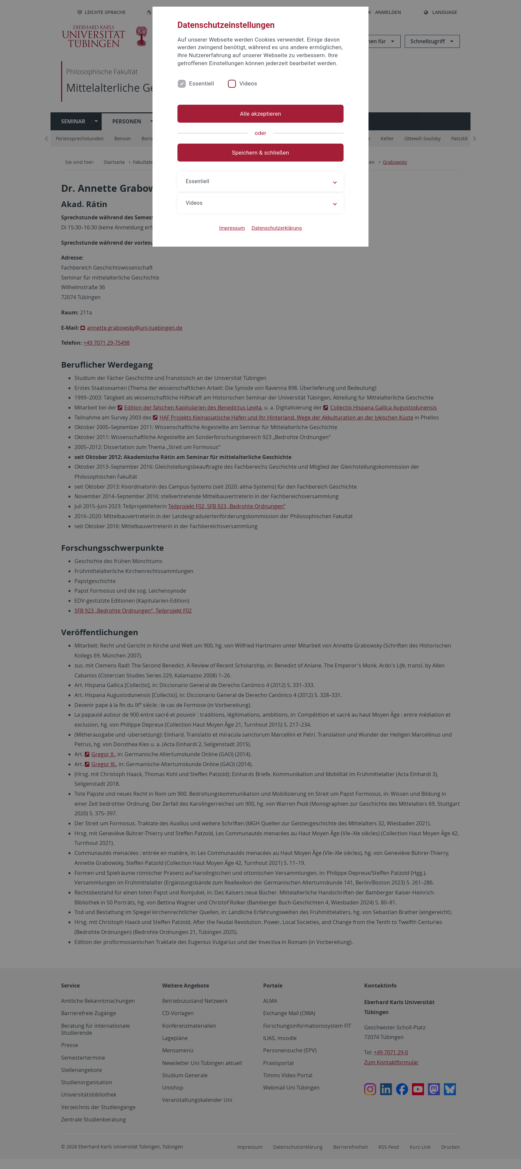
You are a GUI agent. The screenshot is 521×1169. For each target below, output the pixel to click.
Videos (248, 83)
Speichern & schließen (260, 152)
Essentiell (201, 83)
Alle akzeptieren (260, 113)
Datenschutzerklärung (277, 228)
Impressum (232, 228)
